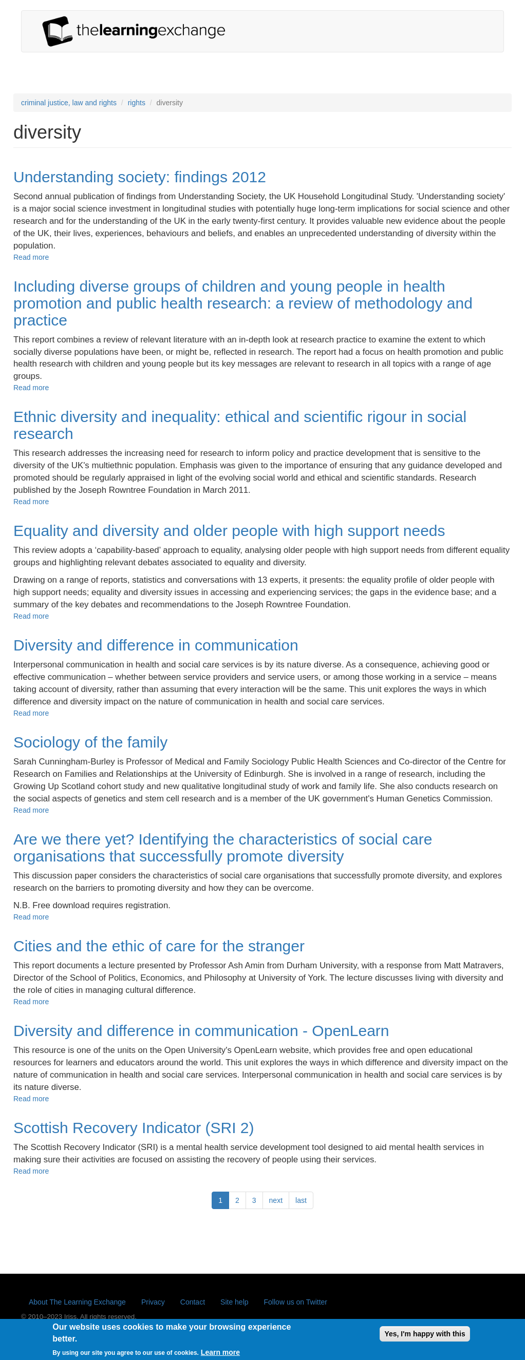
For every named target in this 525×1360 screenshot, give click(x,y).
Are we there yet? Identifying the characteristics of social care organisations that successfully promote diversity (222, 848)
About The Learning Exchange (77, 1302)
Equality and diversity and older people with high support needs (229, 530)
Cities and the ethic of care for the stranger (159, 945)
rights (136, 103)
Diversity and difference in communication (155, 645)
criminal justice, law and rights (69, 103)
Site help (234, 1302)
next (276, 1200)
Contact (192, 1302)
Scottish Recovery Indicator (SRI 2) (133, 1127)
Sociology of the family (90, 742)
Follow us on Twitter (295, 1302)
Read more (31, 257)
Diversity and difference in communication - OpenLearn (201, 1030)
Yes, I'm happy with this (424, 1338)
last (301, 1200)
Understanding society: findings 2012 (139, 176)
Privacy (153, 1302)
